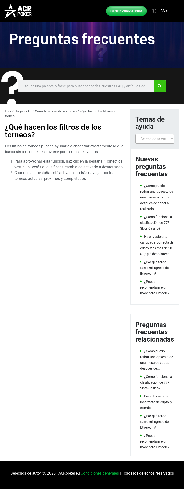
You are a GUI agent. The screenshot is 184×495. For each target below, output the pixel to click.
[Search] (160, 86)
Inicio (9, 111)
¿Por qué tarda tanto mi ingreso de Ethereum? (154, 267)
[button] (159, 11)
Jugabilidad (24, 111)
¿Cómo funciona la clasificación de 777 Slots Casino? (156, 222)
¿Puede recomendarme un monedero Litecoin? (154, 287)
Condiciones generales (100, 473)
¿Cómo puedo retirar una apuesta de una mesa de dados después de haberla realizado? (156, 197)
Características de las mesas (56, 111)
